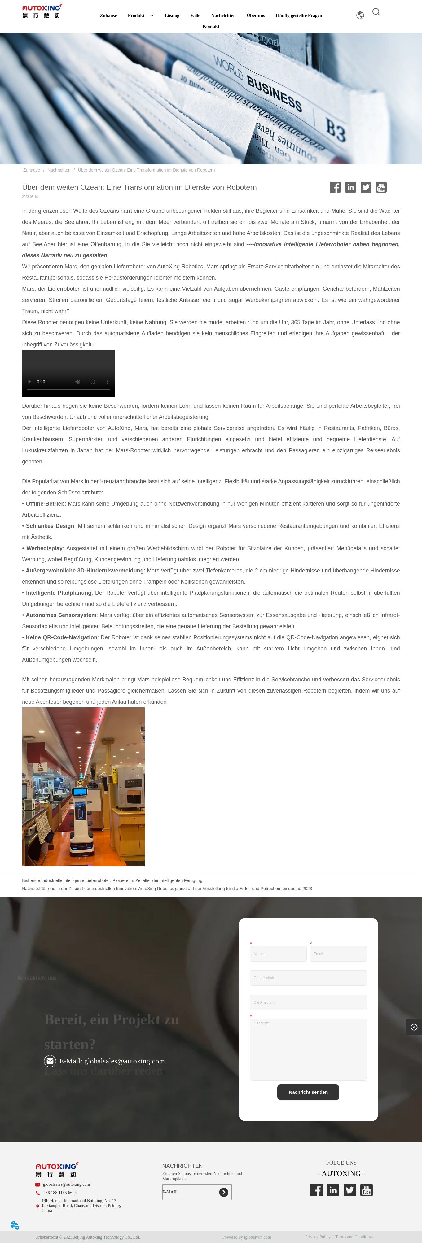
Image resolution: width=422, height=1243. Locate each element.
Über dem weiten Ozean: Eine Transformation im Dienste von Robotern (146, 169)
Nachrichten (223, 15)
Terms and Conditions (354, 1237)
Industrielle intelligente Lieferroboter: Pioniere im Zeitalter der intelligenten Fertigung (121, 880)
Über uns (256, 15)
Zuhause (108, 15)
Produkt (141, 15)
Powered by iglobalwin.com (246, 1237)
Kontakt (211, 26)
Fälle (195, 15)
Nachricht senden (308, 1092)
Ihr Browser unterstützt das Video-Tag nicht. (68, 373)
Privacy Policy (318, 1237)
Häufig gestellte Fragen (299, 15)
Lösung (172, 15)
